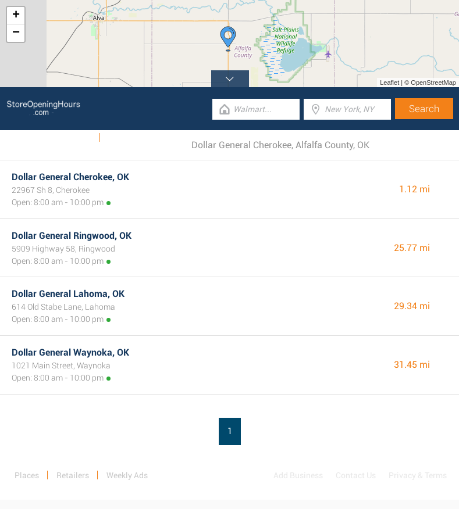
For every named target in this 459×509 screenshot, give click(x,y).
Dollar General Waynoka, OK (70, 352)
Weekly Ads (71, 137)
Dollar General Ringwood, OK (71, 235)
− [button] (16, 33)
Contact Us (356, 475)
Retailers (72, 475)
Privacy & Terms (418, 475)
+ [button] (16, 15)
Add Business (298, 475)
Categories (127, 137)
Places (27, 475)
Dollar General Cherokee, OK (70, 176)
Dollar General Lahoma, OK (68, 293)
